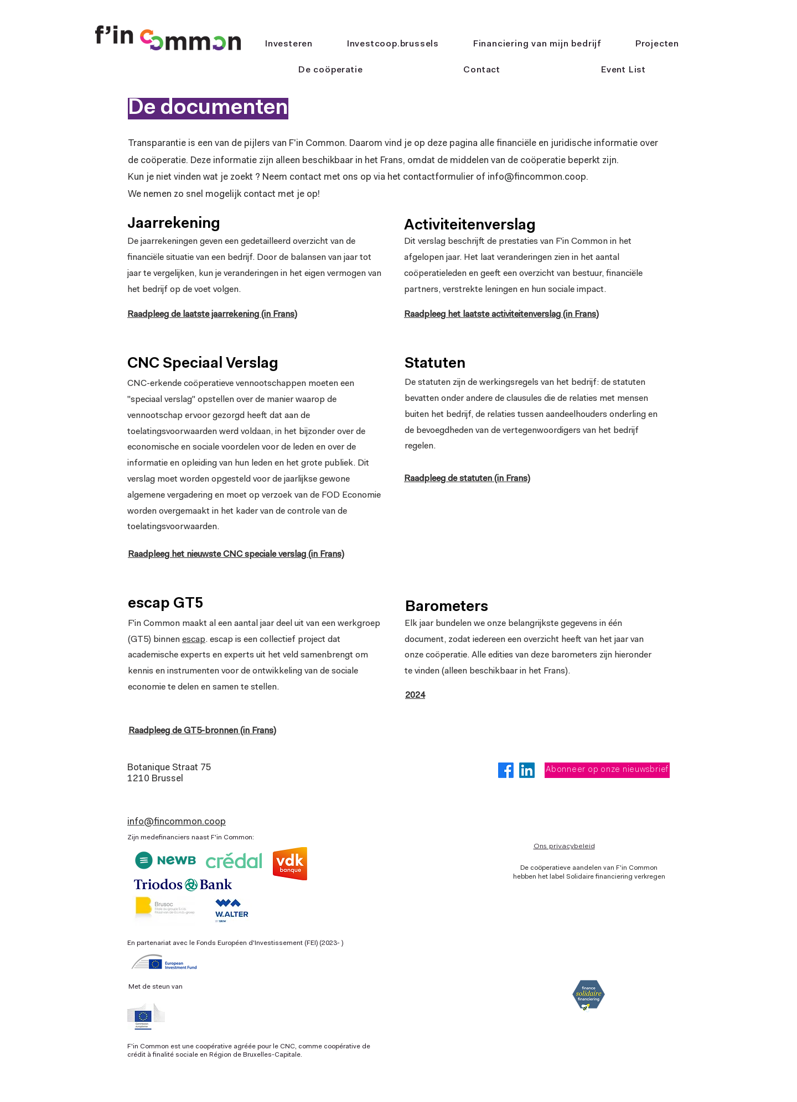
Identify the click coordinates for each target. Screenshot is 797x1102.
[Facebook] (506, 770)
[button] (330, 70)
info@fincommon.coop (176, 822)
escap (193, 639)
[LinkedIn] (527, 770)
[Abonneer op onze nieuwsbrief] (607, 770)
